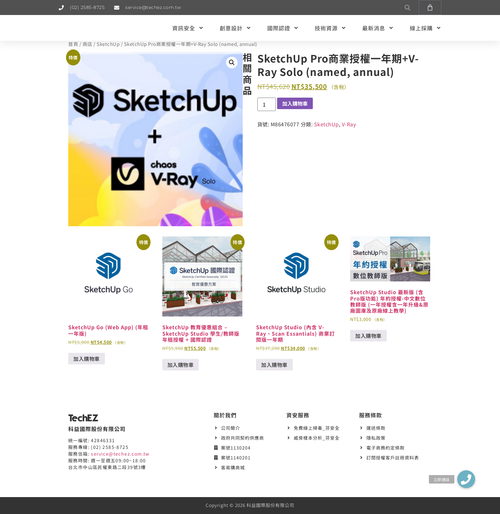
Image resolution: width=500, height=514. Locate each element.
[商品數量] (266, 104)
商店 (87, 44)
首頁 (73, 44)
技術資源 (330, 28)
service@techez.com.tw (120, 454)
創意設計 (235, 28)
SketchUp (108, 44)
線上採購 (425, 28)
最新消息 (378, 28)
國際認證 (283, 28)
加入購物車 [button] (86, 358)
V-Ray (349, 124)
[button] (407, 7)
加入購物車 (295, 103)
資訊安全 (188, 28)
